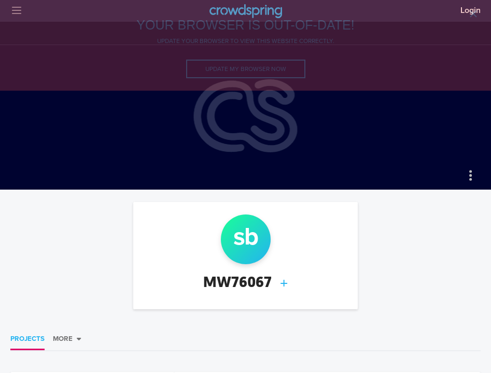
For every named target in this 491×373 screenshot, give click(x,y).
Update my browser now (245, 69)
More (63, 339)
